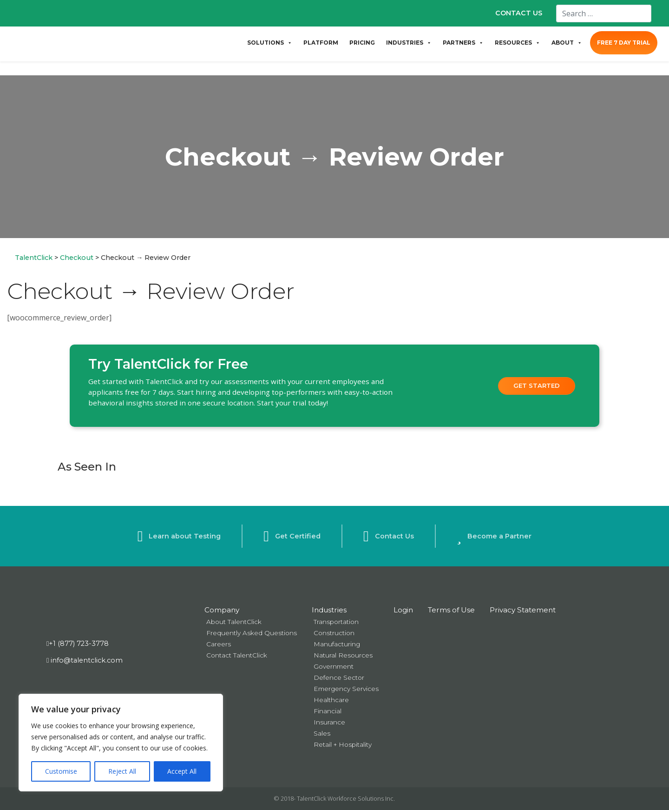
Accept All (182, 771)
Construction (334, 633)
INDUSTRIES (409, 42)
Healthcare (331, 700)
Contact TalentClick (236, 655)
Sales (322, 733)
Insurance (329, 722)
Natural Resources (343, 655)
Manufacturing (337, 644)
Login (403, 609)
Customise (61, 771)
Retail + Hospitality (343, 744)
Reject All (122, 771)
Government (334, 666)
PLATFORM (320, 42)
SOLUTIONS (269, 42)
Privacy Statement (523, 609)
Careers (218, 644)
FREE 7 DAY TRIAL (623, 42)
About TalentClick (234, 621)
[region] (121, 742)
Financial (327, 711)
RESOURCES (517, 42)
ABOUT (566, 42)
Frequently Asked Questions (251, 633)
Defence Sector (339, 677)
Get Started (536, 385)
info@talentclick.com (84, 660)
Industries (329, 609)
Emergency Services (346, 688)
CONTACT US (518, 13)
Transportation (336, 621)
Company (221, 609)
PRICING (362, 42)
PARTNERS (463, 42)
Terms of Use (451, 609)
